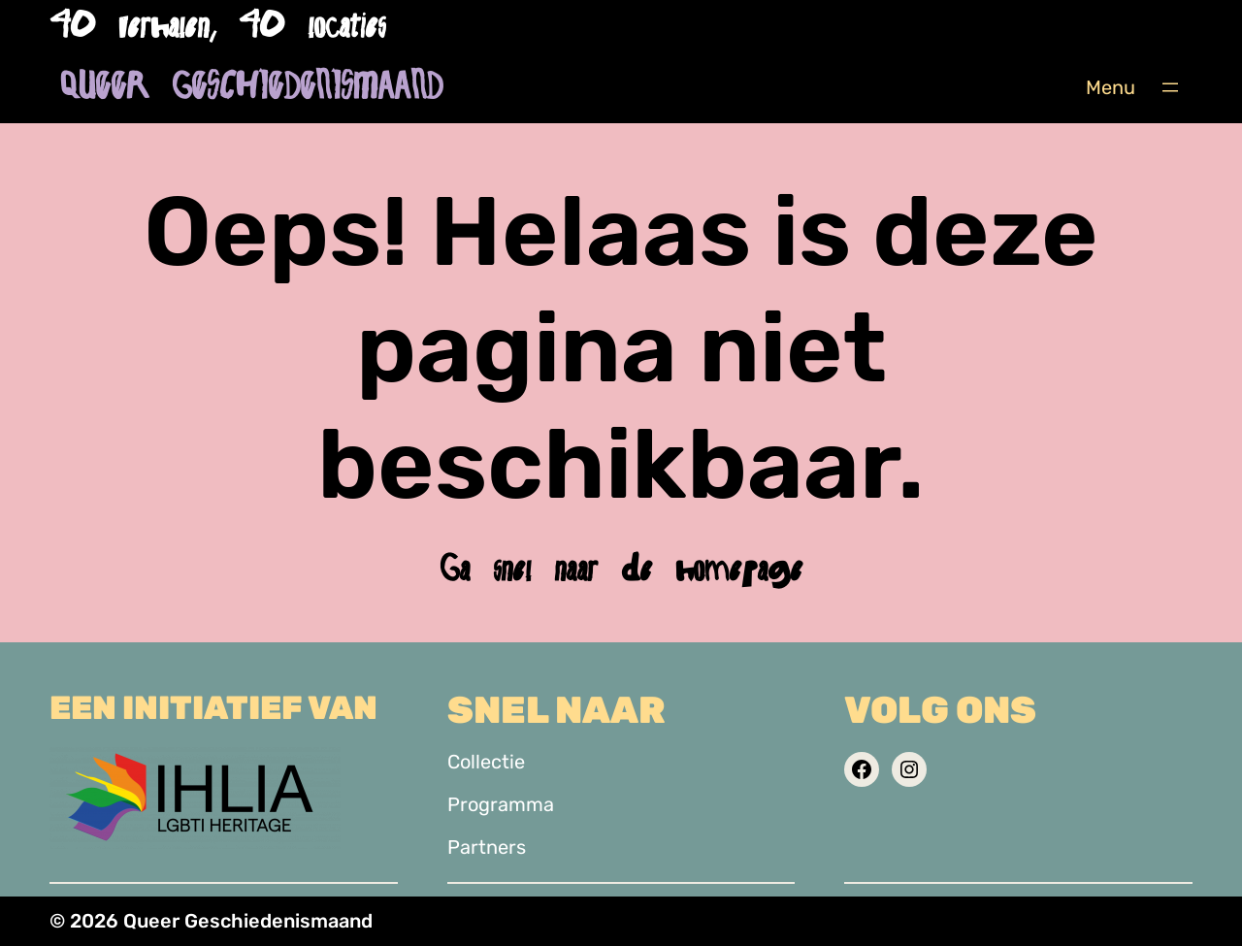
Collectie (486, 761)
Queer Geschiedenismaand (251, 87)
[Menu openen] (1170, 87)
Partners (486, 847)
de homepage (711, 569)
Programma (500, 804)
